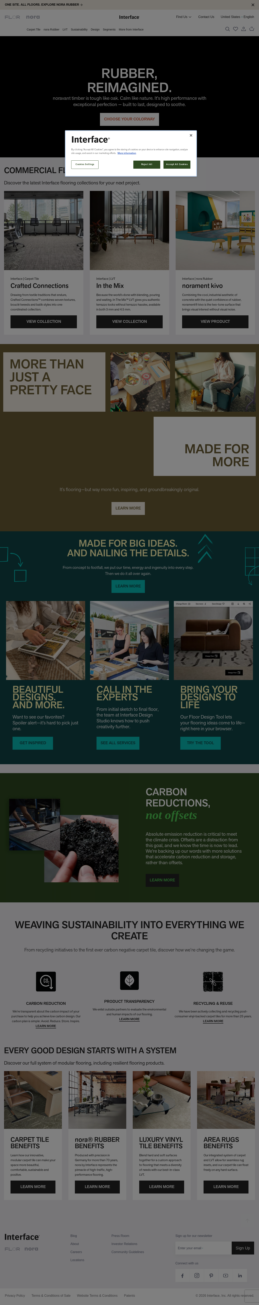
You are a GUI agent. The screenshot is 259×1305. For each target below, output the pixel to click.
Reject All (146, 164)
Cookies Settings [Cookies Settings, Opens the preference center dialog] (84, 164)
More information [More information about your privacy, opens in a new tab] (127, 153)
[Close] (191, 135)
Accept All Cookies (177, 164)
